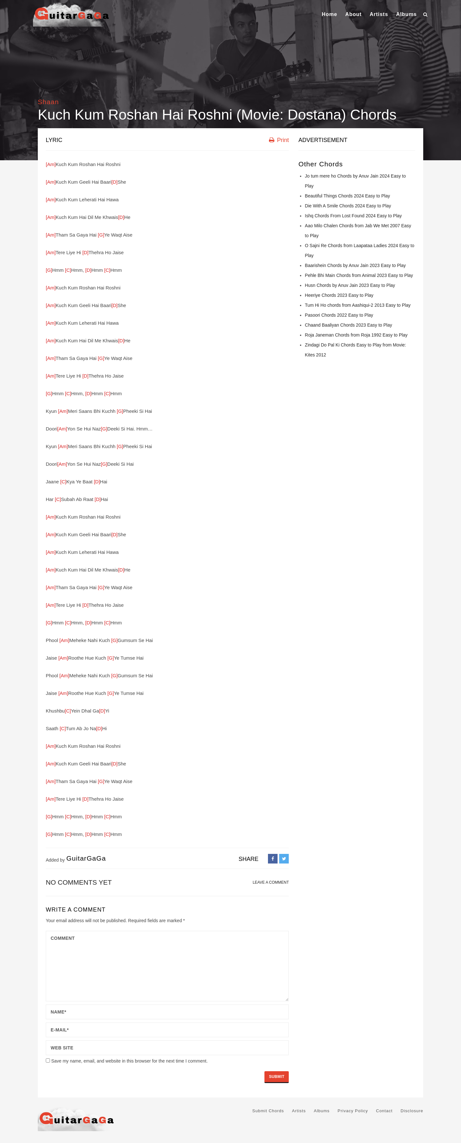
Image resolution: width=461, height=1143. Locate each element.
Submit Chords (268, 1110)
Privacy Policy (353, 1110)
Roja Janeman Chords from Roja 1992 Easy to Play (356, 335)
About (353, 14)
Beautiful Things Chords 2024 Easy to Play (347, 195)
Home (329, 14)
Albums (406, 14)
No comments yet (79, 882)
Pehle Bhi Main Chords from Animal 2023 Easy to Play (359, 275)
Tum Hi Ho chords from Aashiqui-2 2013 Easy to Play (357, 305)
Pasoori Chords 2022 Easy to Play (339, 315)
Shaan (48, 101)
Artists (379, 14)
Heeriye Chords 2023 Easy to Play (339, 295)
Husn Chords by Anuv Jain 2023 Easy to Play (350, 285)
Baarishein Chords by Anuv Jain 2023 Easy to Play (355, 265)
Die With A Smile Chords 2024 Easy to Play (348, 205)
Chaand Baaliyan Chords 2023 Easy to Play (348, 325)
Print (279, 140)
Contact (384, 1110)
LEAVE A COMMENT (271, 882)
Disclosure (411, 1110)
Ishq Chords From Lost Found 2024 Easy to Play (353, 215)
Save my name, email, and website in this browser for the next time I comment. (129, 1061)
